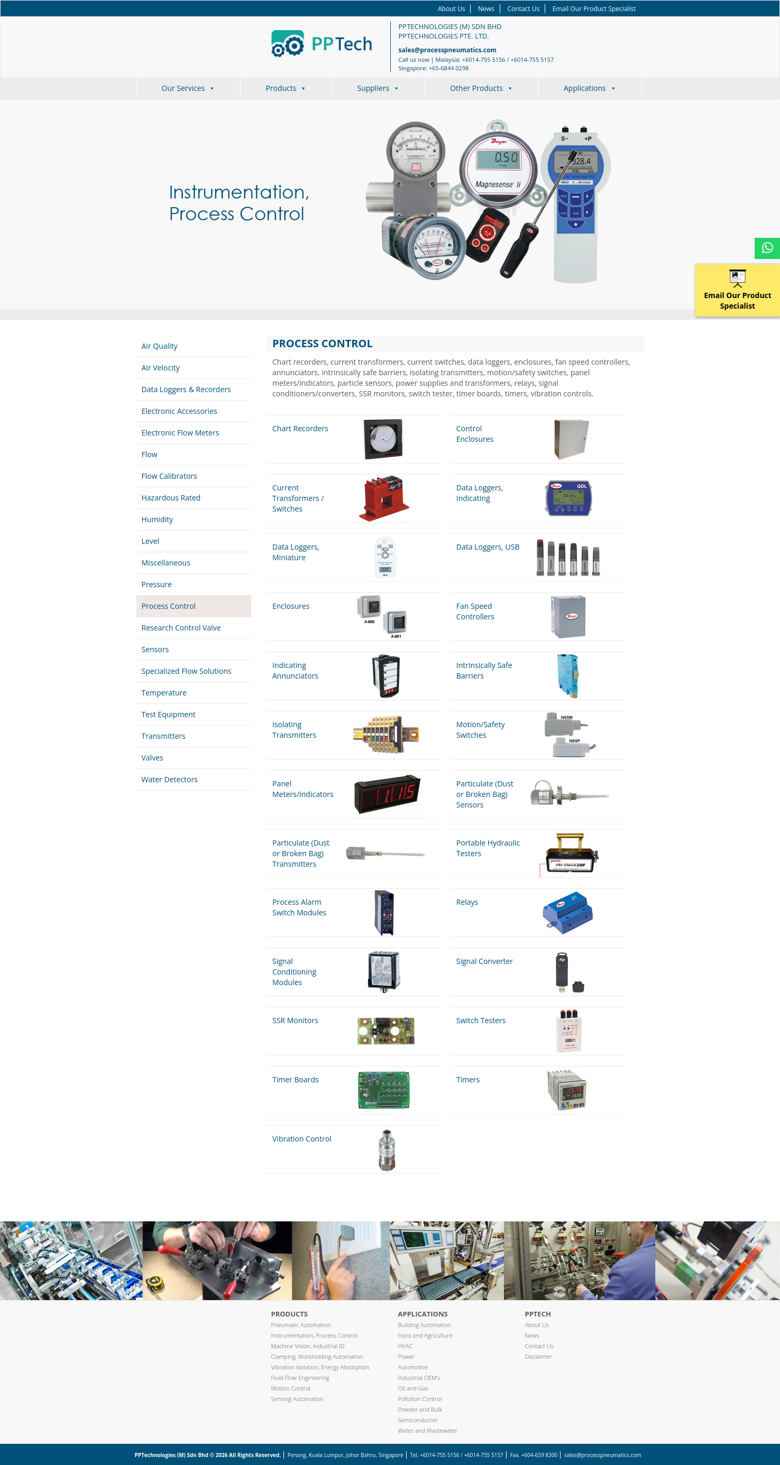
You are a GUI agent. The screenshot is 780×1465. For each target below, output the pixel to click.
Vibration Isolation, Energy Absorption (320, 1367)
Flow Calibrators (169, 476)
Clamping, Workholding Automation (317, 1356)
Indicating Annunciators (295, 670)
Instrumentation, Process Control (314, 1335)
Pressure (157, 584)
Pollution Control (420, 1399)
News (486, 8)
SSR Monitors (295, 1020)
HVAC (405, 1346)
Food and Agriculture (425, 1335)
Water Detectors (170, 779)
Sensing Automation (297, 1399)
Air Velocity (161, 368)
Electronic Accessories (179, 411)
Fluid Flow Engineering (300, 1377)
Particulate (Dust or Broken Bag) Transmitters (300, 853)
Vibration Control (302, 1139)
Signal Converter (484, 961)
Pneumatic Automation (301, 1325)
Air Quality (160, 346)
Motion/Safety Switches (480, 729)
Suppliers (378, 88)
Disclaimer (538, 1356)
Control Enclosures (475, 433)
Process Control (169, 606)
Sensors (155, 649)
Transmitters (164, 736)
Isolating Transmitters (294, 729)
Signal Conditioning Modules (294, 971)
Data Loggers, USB (488, 547)
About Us (451, 8)
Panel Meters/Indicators (303, 788)
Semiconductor (418, 1420)
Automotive (413, 1367)
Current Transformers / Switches (298, 498)
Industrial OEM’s (419, 1377)
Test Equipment (169, 714)
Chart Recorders (300, 428)
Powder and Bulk (420, 1409)
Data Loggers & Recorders (186, 389)
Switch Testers (481, 1020)
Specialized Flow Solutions (187, 671)
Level (151, 541)
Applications (590, 88)
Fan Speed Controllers (475, 611)
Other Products (481, 88)
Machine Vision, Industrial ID (308, 1346)
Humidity (157, 519)
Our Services (189, 88)
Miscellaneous (166, 563)
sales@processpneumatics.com (448, 49)
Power (406, 1356)
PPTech (538, 1314)
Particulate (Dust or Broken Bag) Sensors (484, 794)
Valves (152, 758)
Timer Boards (295, 1079)
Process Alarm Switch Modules (299, 907)
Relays (467, 902)
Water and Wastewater (428, 1430)
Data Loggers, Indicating (479, 493)
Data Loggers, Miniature (295, 552)
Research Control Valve (181, 628)
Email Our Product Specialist (594, 8)
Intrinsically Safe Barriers (484, 670)
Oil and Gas (413, 1388)
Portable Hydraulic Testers (488, 848)
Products (286, 88)
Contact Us (523, 8)
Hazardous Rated (171, 498)
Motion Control (291, 1388)
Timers (468, 1079)
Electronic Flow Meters (180, 433)
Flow (150, 454)
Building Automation (424, 1325)
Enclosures (291, 606)
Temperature (164, 693)
